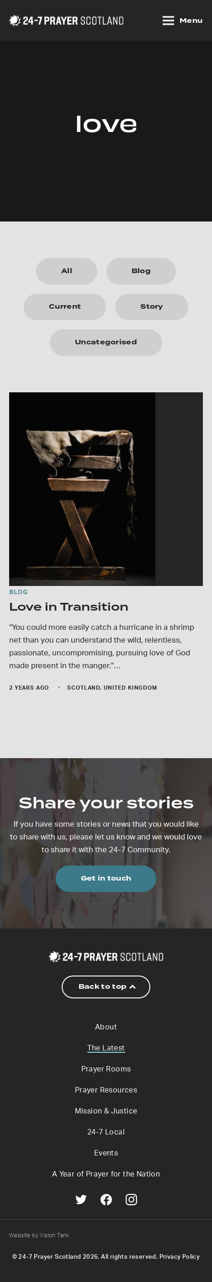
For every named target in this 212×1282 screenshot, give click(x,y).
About (106, 1027)
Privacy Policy (179, 1257)
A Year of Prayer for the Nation (106, 1174)
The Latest (106, 1048)
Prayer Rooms (106, 1069)
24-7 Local (106, 1132)
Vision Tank (54, 1235)
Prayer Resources (106, 1090)
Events (106, 1153)
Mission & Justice (106, 1111)
